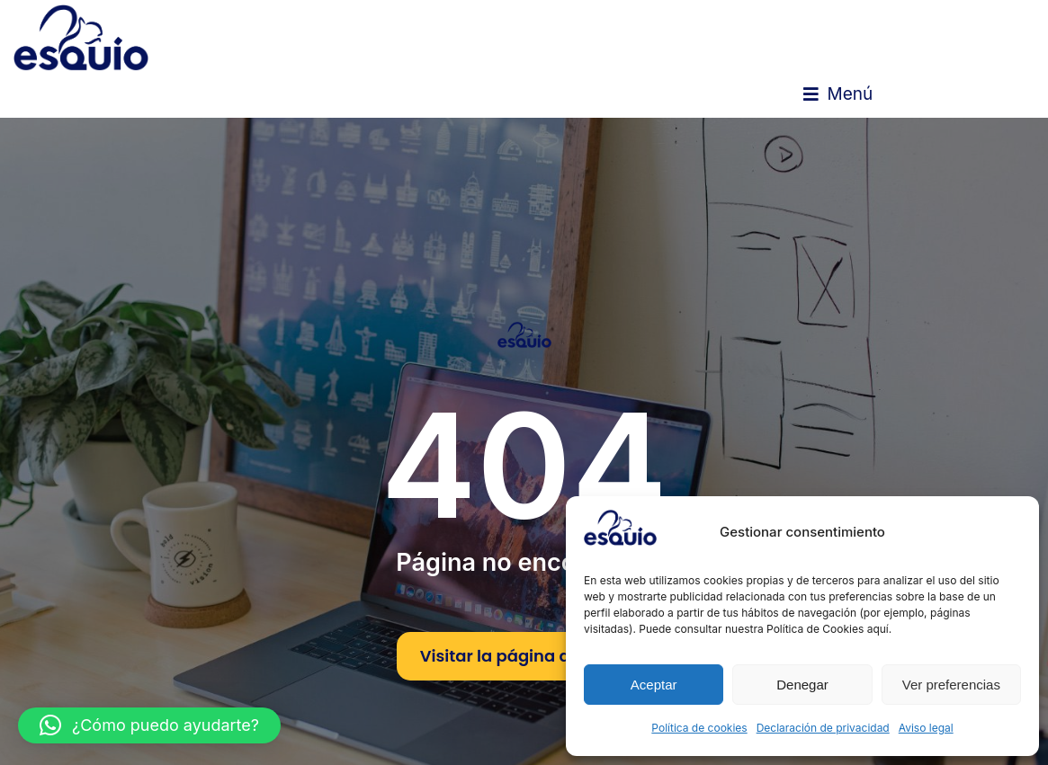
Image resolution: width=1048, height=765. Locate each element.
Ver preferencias (951, 684)
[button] (838, 94)
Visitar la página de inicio (524, 656)
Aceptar (654, 684)
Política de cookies (699, 727)
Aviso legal (926, 727)
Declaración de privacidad (823, 727)
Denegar (802, 684)
